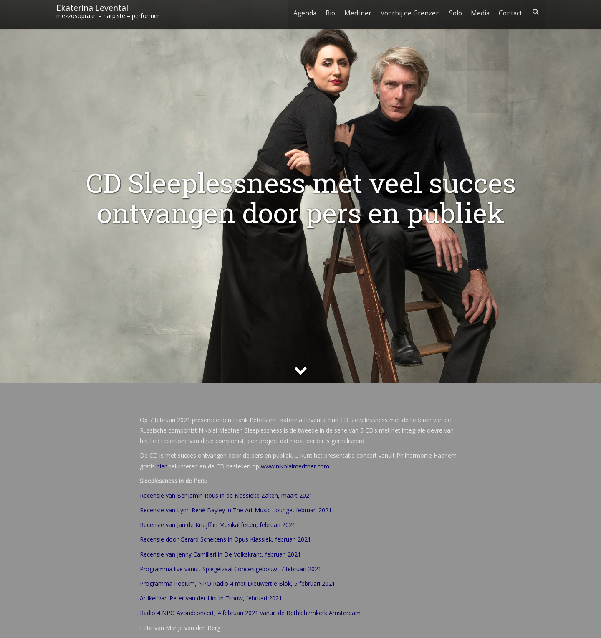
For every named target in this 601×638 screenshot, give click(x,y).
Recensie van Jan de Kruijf (175, 525)
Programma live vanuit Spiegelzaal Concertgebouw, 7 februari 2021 (230, 569)
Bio (325, 11)
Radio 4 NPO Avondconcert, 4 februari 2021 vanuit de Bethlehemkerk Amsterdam (250, 613)
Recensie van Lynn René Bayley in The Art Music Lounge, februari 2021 (236, 510)
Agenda (299, 11)
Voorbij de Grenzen (407, 11)
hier (162, 466)
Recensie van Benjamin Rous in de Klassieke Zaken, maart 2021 (226, 495)
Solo (453, 11)
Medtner (353, 11)
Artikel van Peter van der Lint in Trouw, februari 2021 (211, 598)
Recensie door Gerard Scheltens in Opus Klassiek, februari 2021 (225, 539)
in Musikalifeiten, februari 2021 (253, 525)
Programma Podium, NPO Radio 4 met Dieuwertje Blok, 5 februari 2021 (237, 583)
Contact (510, 11)
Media (479, 11)
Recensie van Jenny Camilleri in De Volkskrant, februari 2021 (220, 554)
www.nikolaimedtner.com (295, 466)
